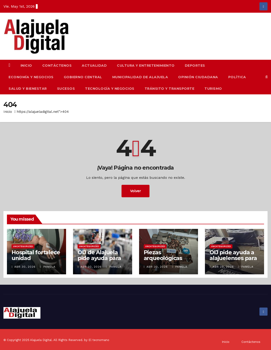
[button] (266, 77)
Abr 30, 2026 (25, 266)
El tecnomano (98, 340)
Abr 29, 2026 (223, 266)
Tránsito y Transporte (170, 89)
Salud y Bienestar (28, 89)
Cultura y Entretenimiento (146, 65)
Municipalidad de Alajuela (140, 77)
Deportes (195, 65)
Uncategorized (23, 246)
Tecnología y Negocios (109, 89)
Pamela (47, 266)
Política (237, 77)
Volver (135, 191)
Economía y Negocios (31, 77)
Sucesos (66, 89)
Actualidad (94, 65)
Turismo (213, 89)
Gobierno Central (83, 77)
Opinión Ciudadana (198, 77)
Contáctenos (57, 65)
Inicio (26, 65)
